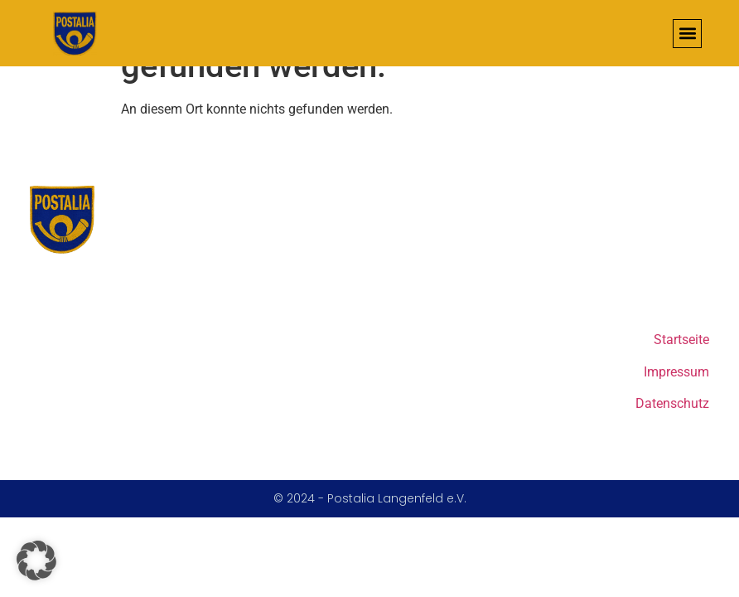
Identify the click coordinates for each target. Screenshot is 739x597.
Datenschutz (672, 403)
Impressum (676, 372)
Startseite (681, 339)
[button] (687, 33)
